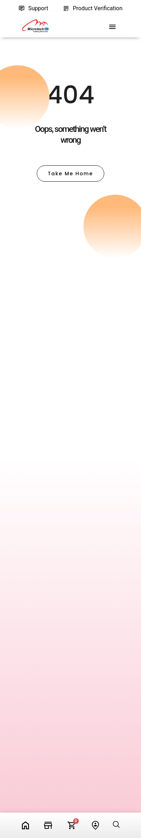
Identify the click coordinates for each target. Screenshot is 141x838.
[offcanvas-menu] (112, 27)
